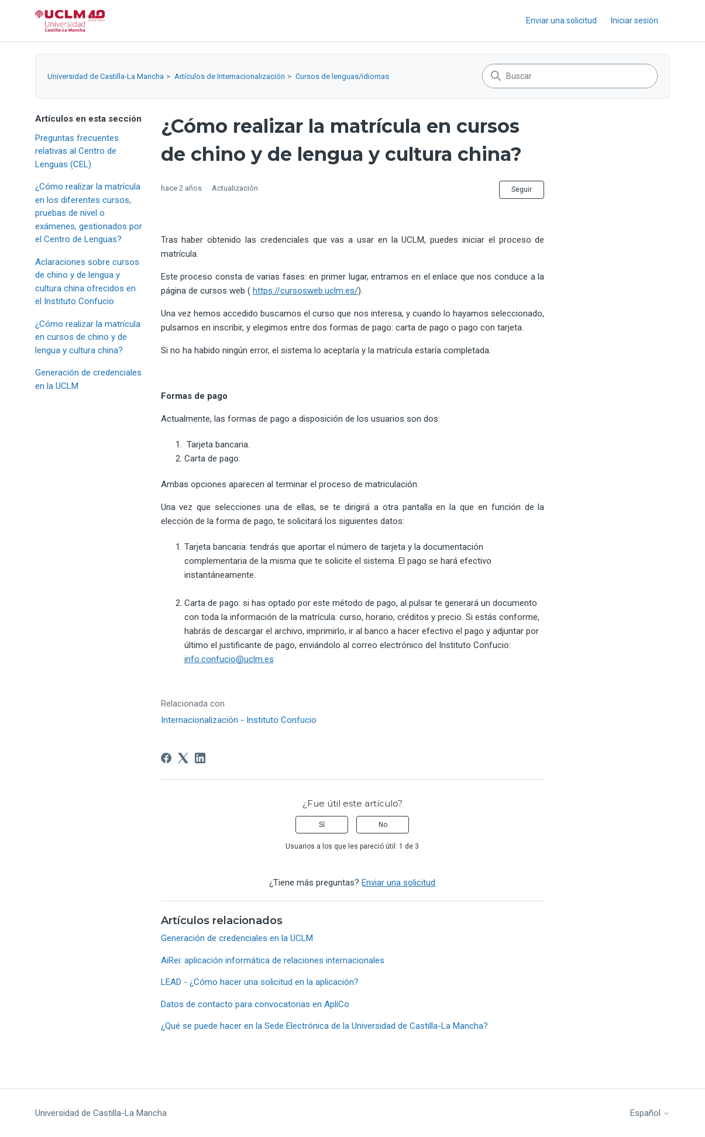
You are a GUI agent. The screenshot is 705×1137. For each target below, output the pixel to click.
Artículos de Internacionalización (229, 76)
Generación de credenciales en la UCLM (88, 379)
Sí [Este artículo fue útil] (322, 825)
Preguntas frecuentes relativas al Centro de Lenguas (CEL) (77, 151)
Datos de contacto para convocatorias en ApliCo (255, 1004)
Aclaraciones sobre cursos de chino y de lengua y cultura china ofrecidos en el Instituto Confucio (87, 282)
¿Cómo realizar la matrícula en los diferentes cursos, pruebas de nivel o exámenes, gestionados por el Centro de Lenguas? (88, 212)
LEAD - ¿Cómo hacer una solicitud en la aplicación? (260, 982)
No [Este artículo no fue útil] (383, 825)
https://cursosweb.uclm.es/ (305, 290)
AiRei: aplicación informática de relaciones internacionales (272, 960)
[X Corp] (183, 758)
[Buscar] (570, 76)
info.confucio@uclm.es (229, 659)
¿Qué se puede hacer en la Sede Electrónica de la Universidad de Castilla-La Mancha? (324, 1026)
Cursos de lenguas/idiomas (342, 76)
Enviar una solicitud (561, 20)
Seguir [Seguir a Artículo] (521, 189)
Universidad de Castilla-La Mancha (105, 76)
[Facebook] (166, 758)
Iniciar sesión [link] (634, 20)
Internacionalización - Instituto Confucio (239, 720)
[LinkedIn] (200, 758)
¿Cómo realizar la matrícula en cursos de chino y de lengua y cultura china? (87, 337)
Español (650, 1113)
